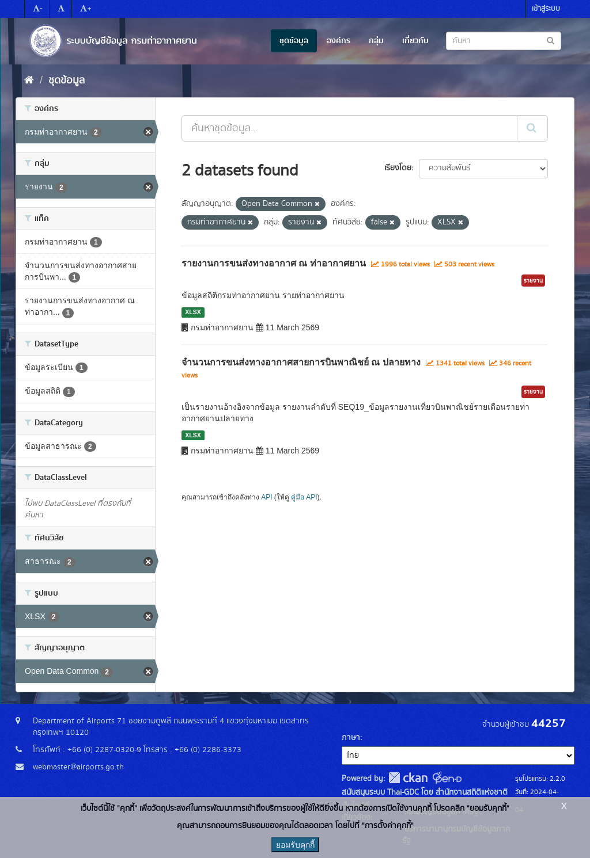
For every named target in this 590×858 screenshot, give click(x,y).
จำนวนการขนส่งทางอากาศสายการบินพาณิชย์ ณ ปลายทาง (301, 362)
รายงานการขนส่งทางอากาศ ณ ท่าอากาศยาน (273, 263)
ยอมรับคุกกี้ (295, 844)
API (266, 497)
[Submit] (532, 128)
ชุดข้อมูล (293, 41)
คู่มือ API (304, 497)
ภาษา (351, 737)
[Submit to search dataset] (550, 40)
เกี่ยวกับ (415, 41)
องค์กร (338, 41)
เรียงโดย (397, 168)
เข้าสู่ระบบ (546, 8)
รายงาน (533, 281)
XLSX (193, 311)
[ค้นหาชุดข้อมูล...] (349, 128)
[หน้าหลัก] (29, 80)
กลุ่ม (376, 41)
